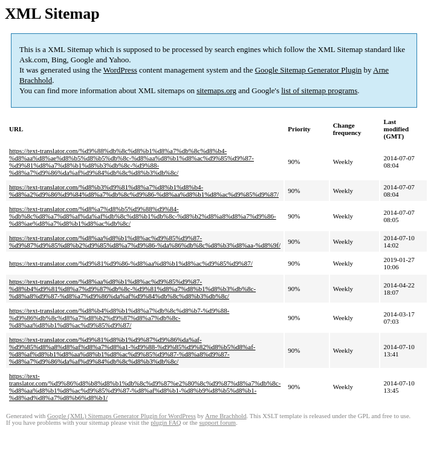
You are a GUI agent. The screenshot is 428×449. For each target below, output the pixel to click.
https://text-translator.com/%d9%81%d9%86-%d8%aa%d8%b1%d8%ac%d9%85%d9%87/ (131, 263)
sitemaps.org (216, 90)
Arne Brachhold (225, 416)
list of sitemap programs (319, 90)
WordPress (120, 69)
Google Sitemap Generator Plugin (308, 69)
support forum (217, 422)
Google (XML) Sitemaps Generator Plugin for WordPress (121, 416)
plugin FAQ (166, 422)
